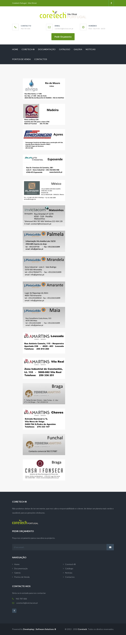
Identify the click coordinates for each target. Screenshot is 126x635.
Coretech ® (28, 49)
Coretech (82, 629)
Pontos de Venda (21, 59)
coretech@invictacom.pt (26, 603)
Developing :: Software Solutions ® (39, 629)
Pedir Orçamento (63, 36)
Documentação (47, 49)
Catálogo (64, 49)
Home (15, 49)
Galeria (78, 49)
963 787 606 (20, 598)
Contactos (40, 59)
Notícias (90, 49)
